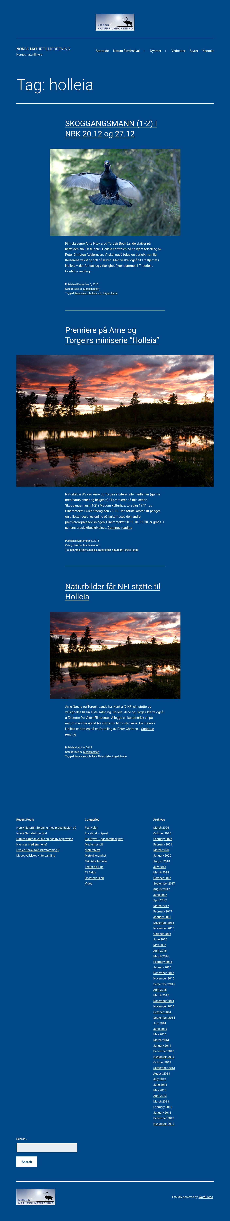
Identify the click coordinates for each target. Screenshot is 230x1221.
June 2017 (160, 894)
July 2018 (159, 867)
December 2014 (163, 1001)
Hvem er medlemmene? (31, 844)
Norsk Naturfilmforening (43, 49)
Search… (22, 1139)
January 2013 (162, 1112)
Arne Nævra (81, 293)
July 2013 (159, 1079)
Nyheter (155, 51)
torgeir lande (110, 293)
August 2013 (161, 1073)
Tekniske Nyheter (96, 861)
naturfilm (117, 549)
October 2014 (162, 1012)
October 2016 (162, 934)
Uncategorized (94, 878)
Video (88, 883)
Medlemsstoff (91, 288)
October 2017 (162, 878)
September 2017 (164, 883)
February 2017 (162, 911)
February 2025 (162, 839)
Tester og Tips (94, 867)
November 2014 (163, 1006)
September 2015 (164, 984)
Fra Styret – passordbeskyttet (104, 839)
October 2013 (162, 1062)
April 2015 (160, 989)
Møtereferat (92, 850)
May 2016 (159, 945)
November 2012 (163, 1123)
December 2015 (163, 973)
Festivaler (91, 827)
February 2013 (162, 1107)
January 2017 (162, 917)
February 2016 (162, 961)
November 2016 (163, 928)
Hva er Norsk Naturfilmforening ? (37, 850)
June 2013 (160, 1084)
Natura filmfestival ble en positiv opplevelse (44, 839)
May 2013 (159, 1090)
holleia (93, 293)
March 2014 (161, 1040)
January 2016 (162, 967)
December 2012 (163, 1118)
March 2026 (161, 827)
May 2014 (159, 1034)
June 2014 (160, 1028)
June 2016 (160, 939)
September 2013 (164, 1068)
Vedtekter (178, 51)
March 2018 (161, 872)
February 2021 (162, 844)
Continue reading (77, 271)
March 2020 (161, 850)
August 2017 (161, 889)
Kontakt (208, 51)
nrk (100, 293)
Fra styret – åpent (96, 833)
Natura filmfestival (126, 51)
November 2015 (163, 978)
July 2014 (159, 1023)
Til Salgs (90, 872)
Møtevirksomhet (95, 855)
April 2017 (160, 900)
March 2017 (161, 906)
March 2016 (161, 956)
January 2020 (162, 855)
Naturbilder (104, 549)
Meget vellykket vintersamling (35, 855)
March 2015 (161, 995)
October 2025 (162, 833)
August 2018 (161, 861)
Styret (194, 51)
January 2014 (162, 1045)
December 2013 (163, 1051)
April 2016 (160, 950)
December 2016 (163, 922)
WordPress (206, 1197)
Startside (102, 51)
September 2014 (164, 1017)
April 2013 (160, 1095)
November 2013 (163, 1056)
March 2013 (161, 1101)
